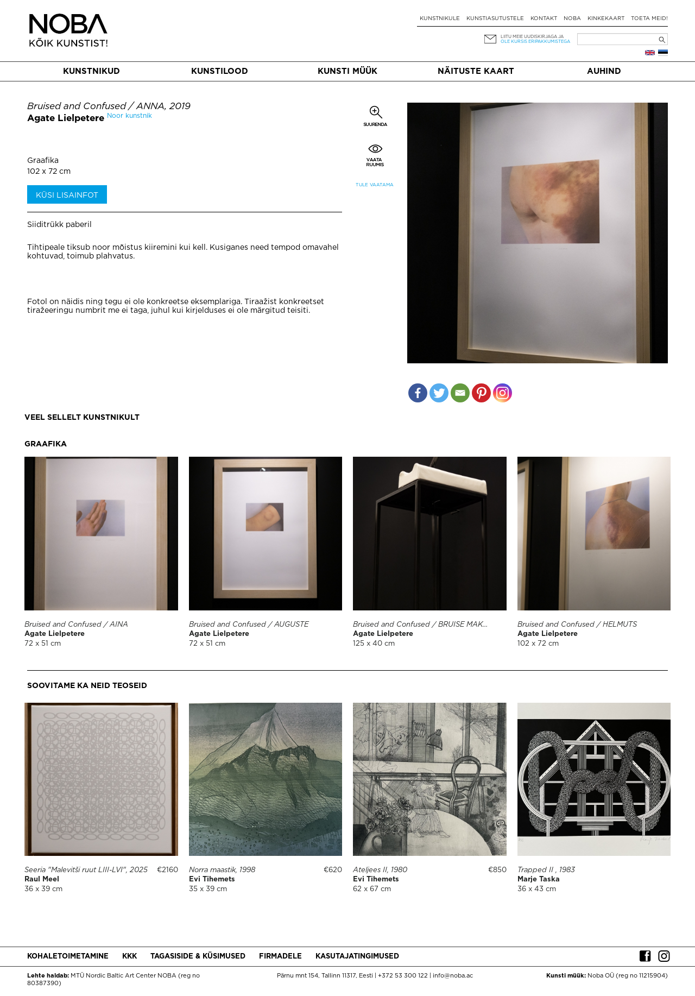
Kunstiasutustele (495, 18)
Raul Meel (41, 879)
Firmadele (280, 957)
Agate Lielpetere (65, 119)
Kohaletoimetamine (68, 957)
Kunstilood (219, 71)
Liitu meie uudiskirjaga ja (532, 37)
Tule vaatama (375, 185)
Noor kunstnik (129, 116)
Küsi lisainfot (67, 195)
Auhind (604, 71)
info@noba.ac (453, 976)
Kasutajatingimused (357, 957)
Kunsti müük (347, 71)
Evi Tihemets (212, 879)
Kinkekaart (605, 18)
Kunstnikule (440, 18)
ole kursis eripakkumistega (535, 41)
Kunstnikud (91, 71)
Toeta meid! (649, 18)
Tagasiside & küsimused (197, 957)
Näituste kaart (476, 71)
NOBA (572, 18)
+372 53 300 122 (403, 976)
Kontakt (543, 18)
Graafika (43, 160)
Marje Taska (538, 879)
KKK (129, 957)
